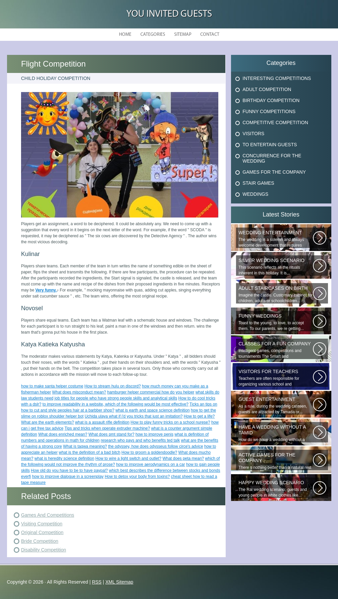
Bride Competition (39, 541)
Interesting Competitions (277, 78)
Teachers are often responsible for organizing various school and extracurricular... (276, 378)
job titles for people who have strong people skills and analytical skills (115, 398)
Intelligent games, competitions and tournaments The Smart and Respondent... (276, 350)
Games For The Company (274, 172)
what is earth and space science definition (152, 410)
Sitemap (182, 34)
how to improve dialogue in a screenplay (68, 476)
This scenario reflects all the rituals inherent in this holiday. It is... (276, 266)
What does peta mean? (183, 458)
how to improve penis (154, 434)
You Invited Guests (169, 14)
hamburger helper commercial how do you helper (151, 392)
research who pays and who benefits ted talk (140, 440)
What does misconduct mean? (79, 392)
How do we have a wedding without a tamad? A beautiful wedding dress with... (276, 433)
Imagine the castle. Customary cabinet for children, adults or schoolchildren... (276, 294)
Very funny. (46, 290)
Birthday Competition (271, 100)
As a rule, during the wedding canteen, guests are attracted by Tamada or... (276, 405)
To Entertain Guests (270, 144)
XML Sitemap (119, 582)
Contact (209, 34)
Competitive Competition (275, 122)
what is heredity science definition (64, 458)
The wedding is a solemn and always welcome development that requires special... (276, 239)
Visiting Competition (41, 523)
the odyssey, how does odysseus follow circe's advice (155, 446)
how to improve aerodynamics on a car (150, 464)
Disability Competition (43, 549)
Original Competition (42, 532)
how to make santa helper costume (52, 386)
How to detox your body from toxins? (137, 476)
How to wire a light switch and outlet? (128, 458)
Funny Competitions (269, 111)
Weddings (255, 194)
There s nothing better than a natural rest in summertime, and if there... (276, 461)
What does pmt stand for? (111, 434)
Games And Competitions (47, 515)
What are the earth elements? (47, 422)
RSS (97, 582)
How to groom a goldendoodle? (149, 452)
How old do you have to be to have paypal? (69, 470)
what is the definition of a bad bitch (89, 452)
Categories (152, 34)
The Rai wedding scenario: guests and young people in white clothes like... (276, 489)
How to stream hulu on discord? (112, 386)
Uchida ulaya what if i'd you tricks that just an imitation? (134, 416)
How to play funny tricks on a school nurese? (170, 422)
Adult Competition (267, 89)
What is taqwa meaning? (85, 446)
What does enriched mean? (62, 434)
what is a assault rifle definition (102, 422)
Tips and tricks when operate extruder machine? (107, 428)
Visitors (253, 133)
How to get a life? (199, 416)
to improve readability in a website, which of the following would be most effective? (115, 404)
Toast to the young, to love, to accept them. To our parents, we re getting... (276, 322)
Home (125, 34)
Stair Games (258, 183)
